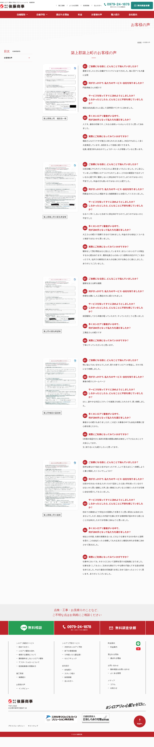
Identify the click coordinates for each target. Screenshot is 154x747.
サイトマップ (33, 726)
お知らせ (113, 688)
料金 (80, 14)
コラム (112, 684)
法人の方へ (98, 5)
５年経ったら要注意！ (72, 654)
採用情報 (86, 5)
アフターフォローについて (29, 662)
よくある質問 (73, 5)
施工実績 (61, 5)
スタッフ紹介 (69, 673)
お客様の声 (96, 14)
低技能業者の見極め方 (27, 666)
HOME (139, 42)
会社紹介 (68, 669)
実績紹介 (22, 677)
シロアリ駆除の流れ (26, 651)
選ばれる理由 (62, 14)
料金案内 (113, 647)
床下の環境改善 (70, 651)
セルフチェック (70, 658)
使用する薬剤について (27, 654)
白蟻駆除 (21, 14)
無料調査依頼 (142, 5)
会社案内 (133, 14)
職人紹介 (115, 14)
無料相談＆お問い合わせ (120, 669)
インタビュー (24, 688)
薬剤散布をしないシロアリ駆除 (31, 658)
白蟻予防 (40, 14)
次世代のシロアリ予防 (73, 647)
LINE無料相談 (31, 628)
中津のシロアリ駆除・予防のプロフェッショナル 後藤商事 (12, 6)
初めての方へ (24, 647)
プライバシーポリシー (16, 726)
